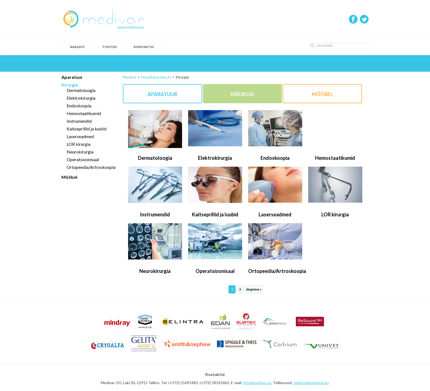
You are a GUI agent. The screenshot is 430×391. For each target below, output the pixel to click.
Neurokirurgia (80, 151)
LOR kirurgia (78, 144)
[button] (312, 45)
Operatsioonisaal (83, 159)
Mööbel (69, 177)
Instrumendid (79, 121)
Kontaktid (144, 47)
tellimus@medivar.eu (311, 382)
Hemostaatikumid (84, 113)
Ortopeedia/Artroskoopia (91, 167)
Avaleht (77, 47)
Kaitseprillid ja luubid (86, 128)
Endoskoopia (79, 105)
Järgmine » (254, 289)
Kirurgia (69, 84)
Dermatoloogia (81, 90)
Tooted (109, 47)
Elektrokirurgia (81, 97)
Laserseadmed (80, 136)
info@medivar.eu (257, 382)
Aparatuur (72, 77)
